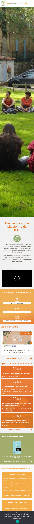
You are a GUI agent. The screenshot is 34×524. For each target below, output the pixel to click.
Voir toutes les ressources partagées (15, 461)
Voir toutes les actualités (14, 358)
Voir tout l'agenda (14, 429)
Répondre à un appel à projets (12, 506)
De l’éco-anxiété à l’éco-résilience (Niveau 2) (16, 495)
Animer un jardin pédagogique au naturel (14, 483)
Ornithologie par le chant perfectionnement (16, 508)
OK (17, 521)
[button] (29, 3)
